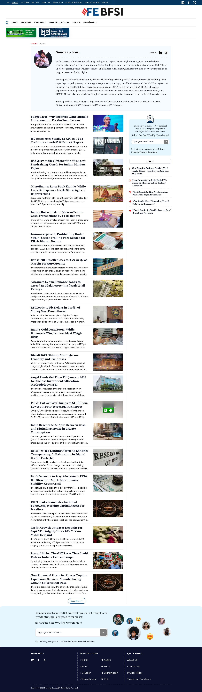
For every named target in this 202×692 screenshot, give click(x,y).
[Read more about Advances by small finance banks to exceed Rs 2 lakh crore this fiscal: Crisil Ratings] (77, 292)
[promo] (21, 33)
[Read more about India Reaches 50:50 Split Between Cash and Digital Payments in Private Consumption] (77, 435)
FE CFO (35, 2)
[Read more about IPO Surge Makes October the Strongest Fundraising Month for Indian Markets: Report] (77, 171)
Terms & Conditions (148, 151)
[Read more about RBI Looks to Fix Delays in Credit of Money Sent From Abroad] (77, 316)
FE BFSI (15, 2)
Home (33, 43)
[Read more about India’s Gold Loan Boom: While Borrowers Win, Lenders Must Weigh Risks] (77, 339)
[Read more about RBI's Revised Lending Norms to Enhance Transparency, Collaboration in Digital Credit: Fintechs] (77, 460)
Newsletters (90, 22)
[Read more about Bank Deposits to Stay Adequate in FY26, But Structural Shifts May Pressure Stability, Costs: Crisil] (77, 486)
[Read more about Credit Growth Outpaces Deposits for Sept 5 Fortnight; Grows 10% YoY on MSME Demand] (77, 537)
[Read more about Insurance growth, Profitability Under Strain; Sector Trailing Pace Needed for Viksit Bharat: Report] (77, 244)
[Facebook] (188, 2)
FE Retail (46, 2)
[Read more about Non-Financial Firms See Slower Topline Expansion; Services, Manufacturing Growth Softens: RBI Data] (77, 585)
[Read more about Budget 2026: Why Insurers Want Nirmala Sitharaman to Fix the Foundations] (77, 125)
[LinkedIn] (183, 2)
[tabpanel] (150, 191)
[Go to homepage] (8, 22)
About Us (132, 660)
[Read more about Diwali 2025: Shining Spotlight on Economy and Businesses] (77, 363)
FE (8, 2)
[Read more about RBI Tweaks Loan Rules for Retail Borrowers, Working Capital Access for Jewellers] (77, 512)
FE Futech (58, 2)
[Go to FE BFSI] (102, 12)
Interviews (40, 22)
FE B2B (105, 2)
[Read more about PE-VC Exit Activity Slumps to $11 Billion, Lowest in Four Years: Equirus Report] (77, 411)
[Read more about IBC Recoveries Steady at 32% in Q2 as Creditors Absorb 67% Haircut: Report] (77, 147)
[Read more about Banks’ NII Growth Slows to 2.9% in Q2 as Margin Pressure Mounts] (77, 268)
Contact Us (133, 666)
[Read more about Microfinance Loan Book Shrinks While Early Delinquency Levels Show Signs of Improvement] (77, 196)
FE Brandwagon (74, 2)
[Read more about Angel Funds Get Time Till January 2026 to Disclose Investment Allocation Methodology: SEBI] (77, 387)
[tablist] (150, 161)
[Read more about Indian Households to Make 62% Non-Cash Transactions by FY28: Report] (77, 220)
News (15, 22)
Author (43, 43)
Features (26, 22)
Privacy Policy (68, 641)
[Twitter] (194, 2)
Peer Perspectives (59, 22)
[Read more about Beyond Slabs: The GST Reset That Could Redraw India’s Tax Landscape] (77, 562)
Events (76, 22)
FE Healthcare (92, 2)
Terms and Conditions (139, 679)
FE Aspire (25, 2)
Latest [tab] (150, 161)
